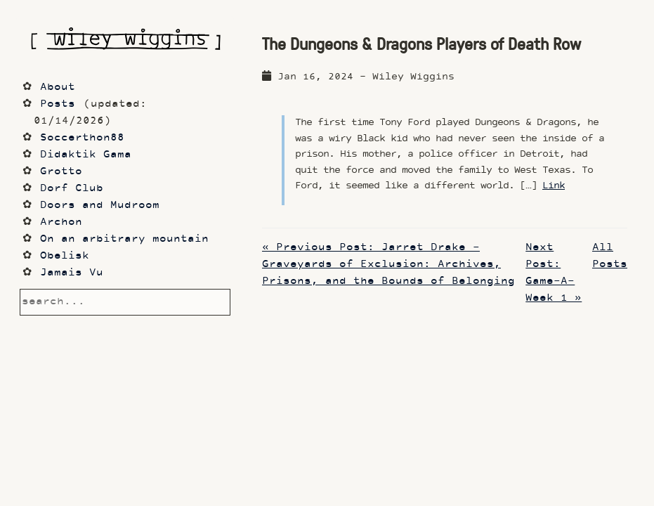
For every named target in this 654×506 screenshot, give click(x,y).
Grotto (61, 171)
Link (553, 186)
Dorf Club (71, 188)
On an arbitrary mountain (124, 239)
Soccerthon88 (82, 138)
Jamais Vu (71, 273)
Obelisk (64, 256)
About (57, 87)
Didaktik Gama (85, 155)
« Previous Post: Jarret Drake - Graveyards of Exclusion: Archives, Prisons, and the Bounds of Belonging (388, 264)
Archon (61, 222)
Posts (57, 104)
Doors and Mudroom (99, 205)
